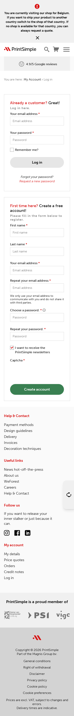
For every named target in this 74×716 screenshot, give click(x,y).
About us (11, 475)
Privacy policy (37, 680)
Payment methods (19, 425)
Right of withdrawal (37, 667)
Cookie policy (37, 686)
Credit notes (14, 572)
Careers (10, 487)
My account (13, 545)
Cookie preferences (37, 693)
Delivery (10, 437)
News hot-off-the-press (23, 469)
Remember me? (26, 150)
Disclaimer (37, 674)
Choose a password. (27, 310)
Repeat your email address (30, 280)
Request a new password (37, 181)
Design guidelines (18, 431)
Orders (9, 566)
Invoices (10, 442)
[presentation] (40, 371)
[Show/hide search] (46, 49)
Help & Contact (16, 416)
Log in (37, 162)
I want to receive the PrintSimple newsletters (32, 350)
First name (18, 225)
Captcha (17, 360)
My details (12, 554)
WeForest (11, 481)
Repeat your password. (28, 329)
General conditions (37, 661)
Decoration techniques (22, 448)
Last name (18, 244)
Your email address (25, 114)
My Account (32, 79)
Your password (22, 133)
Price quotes (14, 560)
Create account (37, 389)
